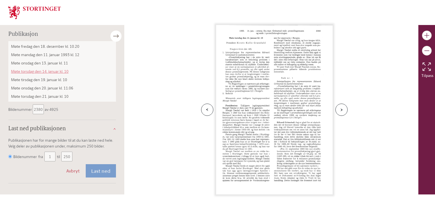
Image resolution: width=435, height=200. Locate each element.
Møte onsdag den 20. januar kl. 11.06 (42, 88)
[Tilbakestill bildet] (426, 66)
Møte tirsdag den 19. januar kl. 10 (39, 79)
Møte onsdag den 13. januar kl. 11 (39, 63)
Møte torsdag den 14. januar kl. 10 (40, 71)
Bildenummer (20, 109)
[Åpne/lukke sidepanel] (124, 36)
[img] (34, 12)
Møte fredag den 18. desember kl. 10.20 (45, 46)
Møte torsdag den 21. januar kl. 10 (40, 96)
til (58, 156)
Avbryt (73, 171)
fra (40, 156)
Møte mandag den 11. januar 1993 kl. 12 (45, 54)
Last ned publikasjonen (37, 129)
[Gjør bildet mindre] (427, 51)
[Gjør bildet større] (427, 35)
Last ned (100, 171)
